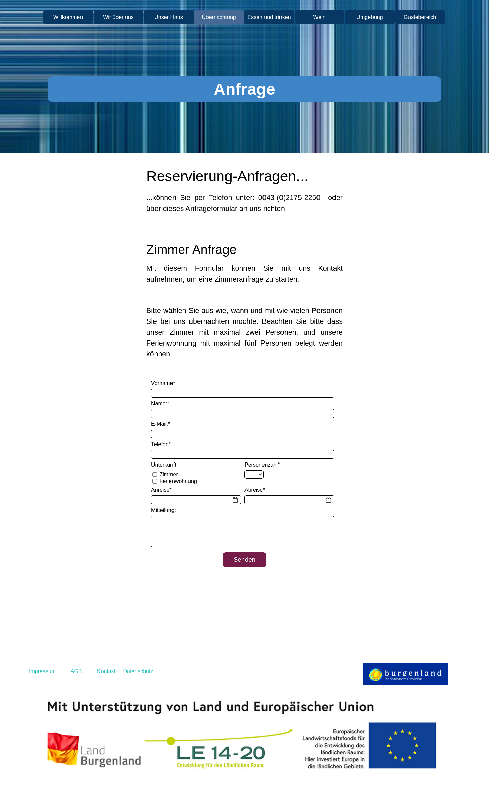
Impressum (42, 671)
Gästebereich (420, 17)
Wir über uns (118, 17)
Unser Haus (168, 17)
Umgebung (369, 17)
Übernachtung (219, 17)
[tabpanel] (244, 200)
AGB (76, 671)
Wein (319, 17)
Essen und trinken (269, 17)
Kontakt (105, 671)
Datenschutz (138, 671)
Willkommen (68, 17)
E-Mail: (160, 424)
